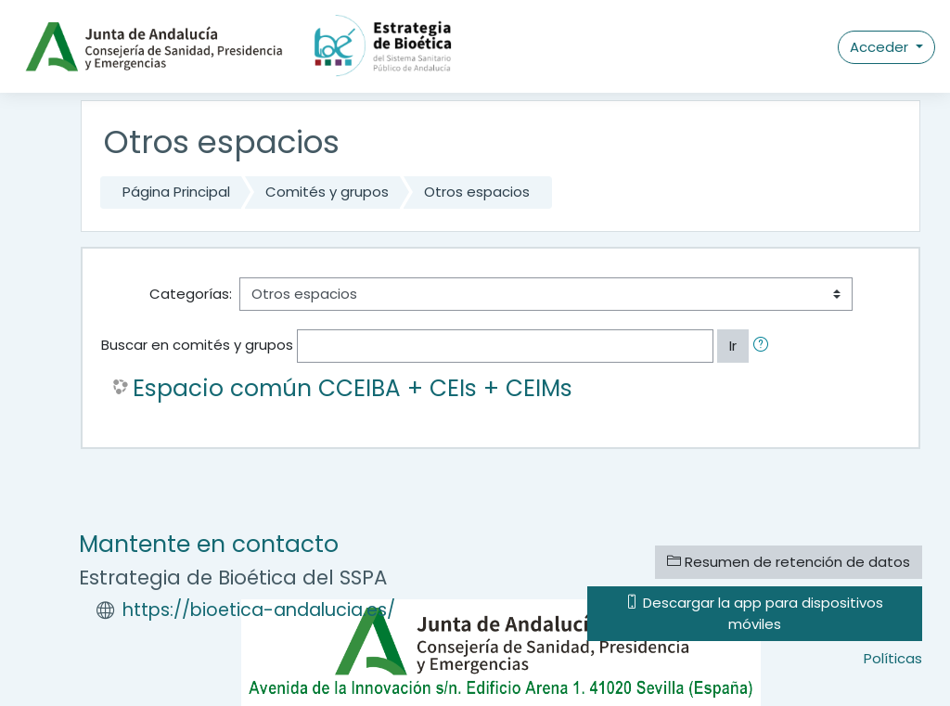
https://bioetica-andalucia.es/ (258, 610)
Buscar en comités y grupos (197, 344)
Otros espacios (477, 191)
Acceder (881, 47)
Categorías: (190, 293)
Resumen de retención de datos (788, 561)
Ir (733, 345)
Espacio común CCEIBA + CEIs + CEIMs (352, 389)
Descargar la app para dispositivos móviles (754, 613)
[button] (764, 346)
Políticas (893, 658)
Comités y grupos (327, 191)
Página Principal (176, 191)
